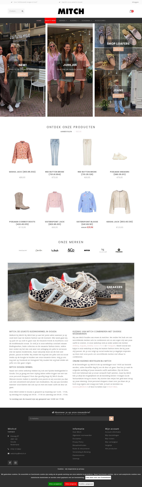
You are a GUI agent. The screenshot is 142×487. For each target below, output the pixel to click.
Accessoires (100, 21)
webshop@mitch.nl (18, 453)
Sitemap (76, 459)
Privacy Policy (78, 442)
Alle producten (111, 449)
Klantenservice (78, 455)
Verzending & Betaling (82, 452)
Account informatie (113, 432)
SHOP (70, 74)
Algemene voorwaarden (82, 435)
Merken (62, 21)
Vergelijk (108, 445)
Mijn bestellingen (112, 435)
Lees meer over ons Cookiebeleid (98, 477)
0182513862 (112, 387)
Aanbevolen (66, 131)
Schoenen (86, 21)
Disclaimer (77, 439)
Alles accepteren (55, 484)
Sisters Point (99, 346)
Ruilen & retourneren (81, 449)
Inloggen (135, 2)
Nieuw (78, 131)
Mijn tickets (109, 439)
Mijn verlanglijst (111, 442)
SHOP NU (118, 96)
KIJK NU (23, 74)
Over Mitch (77, 432)
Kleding (73, 21)
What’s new (50, 21)
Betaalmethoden (79, 445)
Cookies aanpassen (86, 484)
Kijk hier (116, 296)
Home (39, 21)
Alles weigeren (70, 484)
